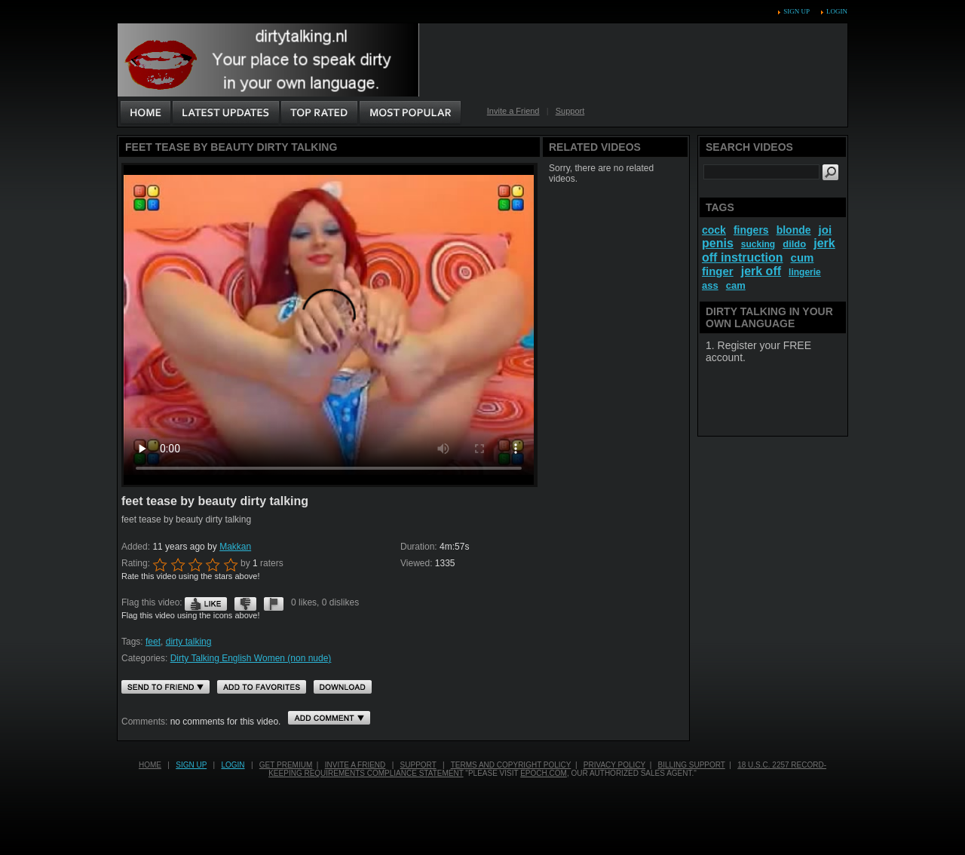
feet (153, 641)
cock (714, 230)
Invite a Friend (513, 110)
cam (736, 285)
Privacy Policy (614, 765)
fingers (751, 230)
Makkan (235, 546)
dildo (794, 244)
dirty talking (189, 641)
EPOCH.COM (543, 773)
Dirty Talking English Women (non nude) (251, 658)
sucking (758, 244)
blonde (794, 230)
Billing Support (691, 765)
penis (718, 243)
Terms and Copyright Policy (511, 765)
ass (710, 285)
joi (825, 229)
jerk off (761, 271)
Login (836, 11)
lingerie (805, 272)
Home (150, 765)
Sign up (796, 11)
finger (718, 271)
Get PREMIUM (285, 765)
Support (570, 110)
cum (802, 257)
